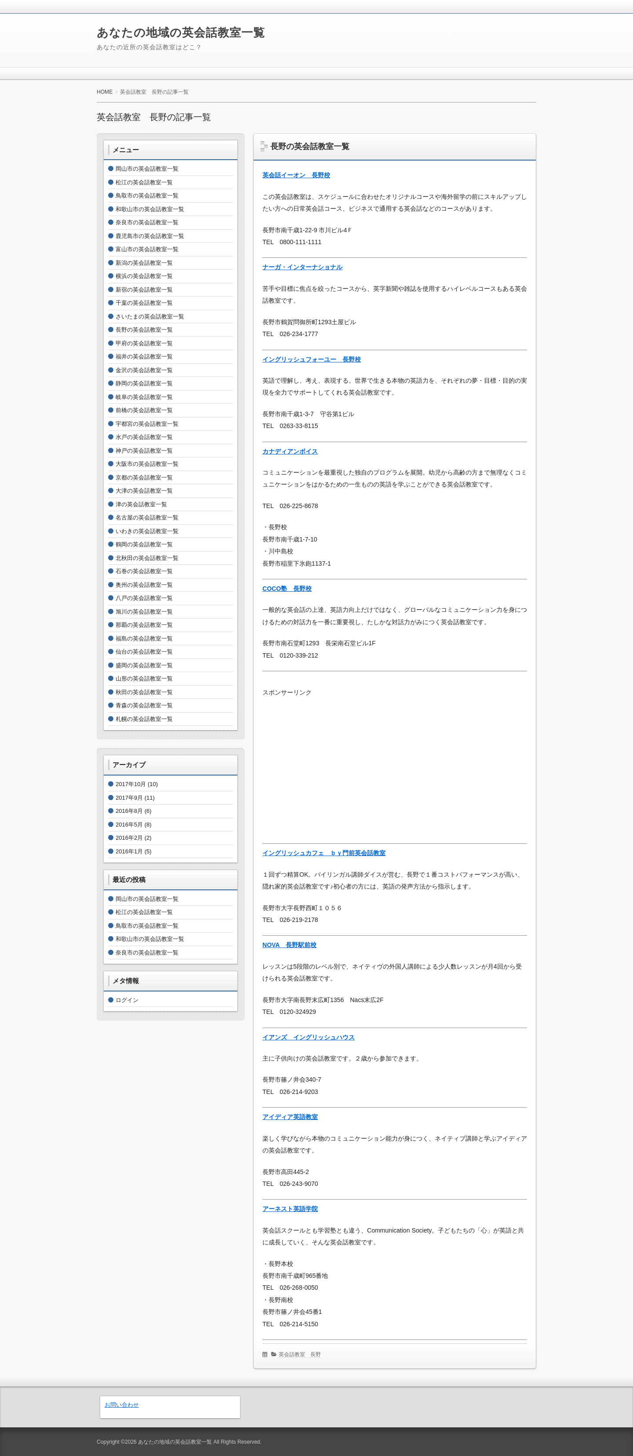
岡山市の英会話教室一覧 (147, 168)
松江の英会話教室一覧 (144, 182)
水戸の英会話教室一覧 (144, 437)
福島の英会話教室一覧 (144, 638)
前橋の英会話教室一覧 (144, 410)
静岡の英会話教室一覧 (144, 383)
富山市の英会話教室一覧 (147, 249)
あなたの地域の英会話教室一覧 (181, 32)
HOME (105, 92)
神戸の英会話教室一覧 (144, 450)
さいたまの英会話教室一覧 (150, 316)
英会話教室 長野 (300, 1354)
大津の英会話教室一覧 (144, 490)
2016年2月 (129, 837)
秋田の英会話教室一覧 (144, 692)
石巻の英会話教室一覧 (144, 571)
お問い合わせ (122, 1404)
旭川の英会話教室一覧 (144, 611)
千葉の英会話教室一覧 (144, 303)
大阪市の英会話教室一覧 (147, 464)
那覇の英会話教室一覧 (144, 625)
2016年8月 (129, 811)
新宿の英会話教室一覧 (144, 289)
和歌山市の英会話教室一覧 (150, 209)
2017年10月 (131, 784)
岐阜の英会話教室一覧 (144, 397)
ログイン (127, 1000)
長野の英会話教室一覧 (309, 146)
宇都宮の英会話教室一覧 (147, 424)
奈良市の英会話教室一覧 (147, 222)
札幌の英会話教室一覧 (144, 719)
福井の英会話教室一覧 (144, 356)
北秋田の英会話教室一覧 (147, 558)
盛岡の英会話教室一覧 (144, 665)
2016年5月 (129, 824)
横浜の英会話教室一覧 (144, 276)
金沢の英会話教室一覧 (144, 370)
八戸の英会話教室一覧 (144, 598)
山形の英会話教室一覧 (144, 678)
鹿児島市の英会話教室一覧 (150, 236)
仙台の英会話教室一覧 (144, 651)
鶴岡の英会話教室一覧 (144, 544)
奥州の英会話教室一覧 (144, 585)
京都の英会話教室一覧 (144, 477)
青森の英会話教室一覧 (144, 705)
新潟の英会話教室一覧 (144, 263)
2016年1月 (129, 851)
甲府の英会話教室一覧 (144, 343)
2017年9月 (129, 797)
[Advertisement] (394, 760)
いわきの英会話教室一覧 (147, 531)
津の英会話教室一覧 (141, 504)
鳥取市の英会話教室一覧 (147, 195)
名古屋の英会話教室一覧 (147, 517)
